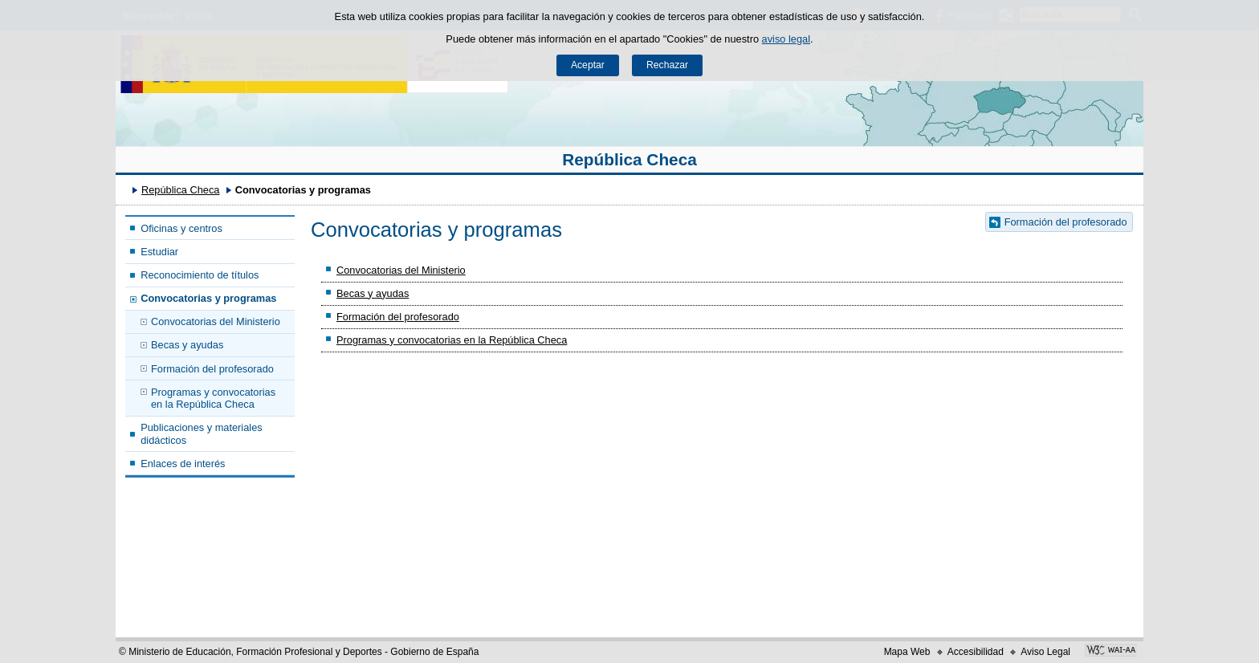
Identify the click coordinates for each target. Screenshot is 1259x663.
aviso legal (786, 39)
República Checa (629, 159)
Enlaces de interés (183, 464)
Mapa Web (907, 651)
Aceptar (588, 65)
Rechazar (667, 65)
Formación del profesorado (212, 369)
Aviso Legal (1045, 651)
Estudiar (159, 252)
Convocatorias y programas (208, 298)
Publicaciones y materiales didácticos (202, 433)
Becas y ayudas (187, 345)
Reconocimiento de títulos (200, 275)
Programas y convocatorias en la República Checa (213, 398)
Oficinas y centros (181, 228)
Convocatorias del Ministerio (215, 321)
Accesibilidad (975, 651)
